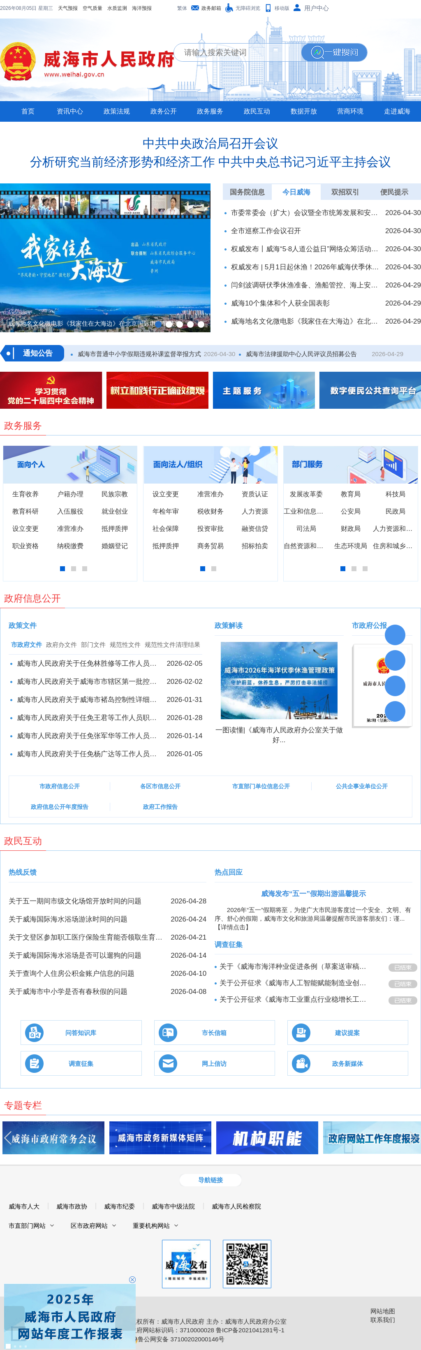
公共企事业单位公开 (362, 786)
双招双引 (345, 192)
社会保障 (166, 528)
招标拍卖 (255, 545)
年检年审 (166, 511)
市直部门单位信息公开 (261, 786)
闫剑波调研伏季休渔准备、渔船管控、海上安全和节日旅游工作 (305, 285)
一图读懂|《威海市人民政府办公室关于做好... (279, 735)
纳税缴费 (70, 545)
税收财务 (210, 511)
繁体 (182, 8)
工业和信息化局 (307, 511)
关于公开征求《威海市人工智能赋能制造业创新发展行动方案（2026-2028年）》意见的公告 (296, 983)
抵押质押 (115, 528)
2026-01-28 (184, 718)
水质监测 (64, 8)
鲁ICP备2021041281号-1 (250, 1330)
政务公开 (163, 111)
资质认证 (255, 494)
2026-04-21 (188, 937)
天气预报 (15, 8)
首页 (28, 111)
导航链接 (210, 1179)
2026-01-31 (184, 700)
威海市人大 (24, 1206)
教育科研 (25, 511)
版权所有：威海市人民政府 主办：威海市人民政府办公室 (208, 1321)
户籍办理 (70, 494)
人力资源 (255, 511)
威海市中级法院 (173, 1206)
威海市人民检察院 (236, 1206)
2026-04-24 (188, 919)
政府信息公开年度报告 (59, 807)
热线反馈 (23, 872)
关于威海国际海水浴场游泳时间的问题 (68, 919)
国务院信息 (247, 192)
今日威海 (296, 192)
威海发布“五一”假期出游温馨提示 (313, 894)
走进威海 (397, 111)
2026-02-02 (184, 681)
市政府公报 (369, 626)
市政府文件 (26, 644)
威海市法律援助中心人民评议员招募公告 (300, 353)
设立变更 (25, 528)
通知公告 (38, 353)
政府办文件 (61, 644)
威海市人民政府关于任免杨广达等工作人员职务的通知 (89, 754)
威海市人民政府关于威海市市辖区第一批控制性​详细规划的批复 (89, 681)
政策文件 (23, 626)
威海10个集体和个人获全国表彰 (280, 303)
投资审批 (210, 528)
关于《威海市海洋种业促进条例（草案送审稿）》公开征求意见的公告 (296, 966)
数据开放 (304, 111)
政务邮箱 (211, 8)
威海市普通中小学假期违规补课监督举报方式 (138, 353)
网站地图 (382, 1311)
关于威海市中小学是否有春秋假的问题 (68, 992)
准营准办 (70, 528)
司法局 (306, 528)
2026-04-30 (403, 213)
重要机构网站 (151, 1225)
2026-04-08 (188, 992)
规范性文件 (125, 644)
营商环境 (350, 111)
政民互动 (257, 111)
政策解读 (229, 626)
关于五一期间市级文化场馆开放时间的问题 (75, 901)
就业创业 (115, 511)
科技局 (395, 494)
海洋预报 (89, 8)
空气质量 (39, 8)
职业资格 (25, 545)
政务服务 (210, 111)
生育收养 (25, 494)
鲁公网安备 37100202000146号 (177, 1339)
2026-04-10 (188, 973)
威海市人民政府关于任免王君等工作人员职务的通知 (89, 718)
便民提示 (394, 192)
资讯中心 (70, 111)
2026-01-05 (184, 754)
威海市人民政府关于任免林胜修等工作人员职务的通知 (89, 663)
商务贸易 (210, 545)
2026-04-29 (403, 285)
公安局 (351, 511)
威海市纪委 (119, 1206)
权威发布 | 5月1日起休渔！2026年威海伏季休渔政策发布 (305, 267)
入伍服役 (70, 511)
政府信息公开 (32, 598)
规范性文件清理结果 (172, 644)
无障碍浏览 (248, 8)
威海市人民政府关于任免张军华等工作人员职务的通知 (89, 736)
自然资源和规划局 (310, 545)
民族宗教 (115, 494)
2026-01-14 (184, 736)
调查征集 (229, 945)
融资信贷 (255, 528)
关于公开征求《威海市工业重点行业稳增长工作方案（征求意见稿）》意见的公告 (296, 999)
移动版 (282, 8)
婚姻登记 (115, 545)
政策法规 (117, 111)
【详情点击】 (233, 927)
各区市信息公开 (160, 786)
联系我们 (382, 1319)
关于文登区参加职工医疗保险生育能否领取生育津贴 (87, 937)
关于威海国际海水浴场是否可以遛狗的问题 (75, 955)
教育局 (351, 494)
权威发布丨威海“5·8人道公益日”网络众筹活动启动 (305, 249)
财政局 (351, 528)
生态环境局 (350, 545)
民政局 (395, 511)
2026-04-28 (188, 901)
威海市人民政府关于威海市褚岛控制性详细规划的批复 (89, 700)
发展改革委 (306, 494)
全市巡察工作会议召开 (266, 231)
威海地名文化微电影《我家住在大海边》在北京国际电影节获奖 (305, 321)
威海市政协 (71, 1206)
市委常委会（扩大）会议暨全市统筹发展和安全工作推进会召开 (305, 213)
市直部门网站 (27, 1225)
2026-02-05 (184, 663)
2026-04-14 (188, 955)
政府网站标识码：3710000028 (172, 1330)
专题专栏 (23, 1105)
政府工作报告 (160, 807)
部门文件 (93, 644)
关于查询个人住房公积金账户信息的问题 (71, 973)
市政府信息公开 (59, 786)
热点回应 (229, 872)
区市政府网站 (89, 1225)
